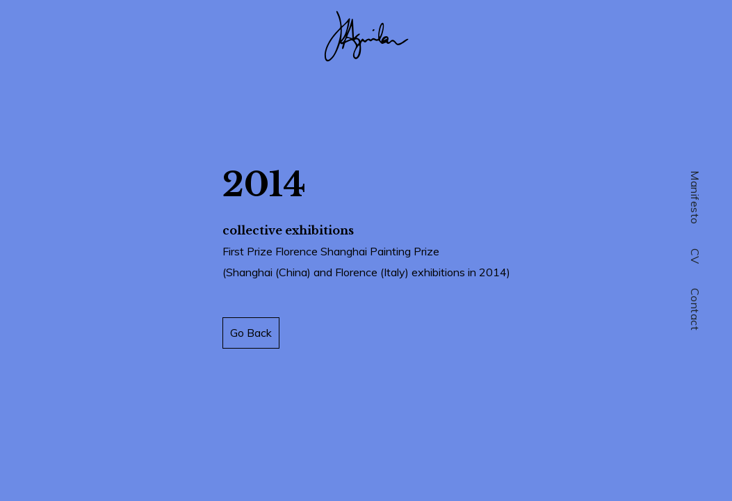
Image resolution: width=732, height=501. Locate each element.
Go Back (251, 333)
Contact (695, 309)
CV (695, 256)
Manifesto (695, 197)
